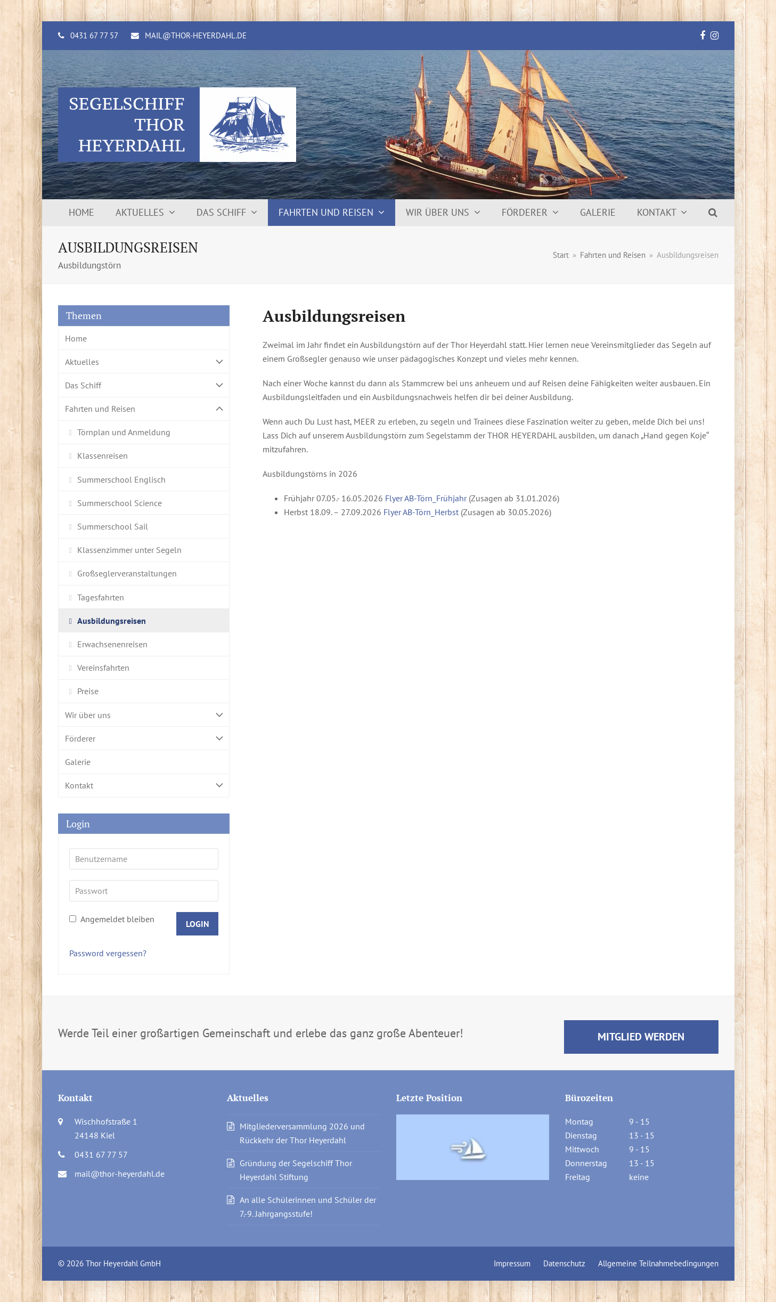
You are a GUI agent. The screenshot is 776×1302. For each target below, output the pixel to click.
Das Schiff (144, 384)
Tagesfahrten (100, 597)
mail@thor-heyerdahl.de (196, 35)
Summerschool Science (119, 503)
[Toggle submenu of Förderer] (144, 738)
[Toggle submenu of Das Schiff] (144, 384)
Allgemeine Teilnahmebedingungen (658, 1263)
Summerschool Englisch (121, 479)
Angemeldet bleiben (111, 919)
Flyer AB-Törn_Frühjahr (426, 498)
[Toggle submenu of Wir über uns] (144, 714)
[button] (713, 212)
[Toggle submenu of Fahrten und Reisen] (144, 408)
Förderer (144, 738)
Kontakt (144, 785)
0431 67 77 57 (94, 35)
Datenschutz (564, 1263)
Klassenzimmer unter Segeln (129, 549)
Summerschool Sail (112, 526)
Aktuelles (144, 361)
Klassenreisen (102, 455)
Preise (88, 691)
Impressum (512, 1263)
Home (76, 338)
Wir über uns (144, 714)
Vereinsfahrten (103, 667)
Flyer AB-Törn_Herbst (421, 512)
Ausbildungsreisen (111, 620)
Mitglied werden (641, 1036)
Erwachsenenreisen (112, 644)
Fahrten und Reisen (144, 408)
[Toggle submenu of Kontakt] (144, 785)
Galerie (78, 761)
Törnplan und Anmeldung (123, 432)
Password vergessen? (107, 953)
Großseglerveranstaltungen (127, 573)
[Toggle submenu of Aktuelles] (144, 361)
